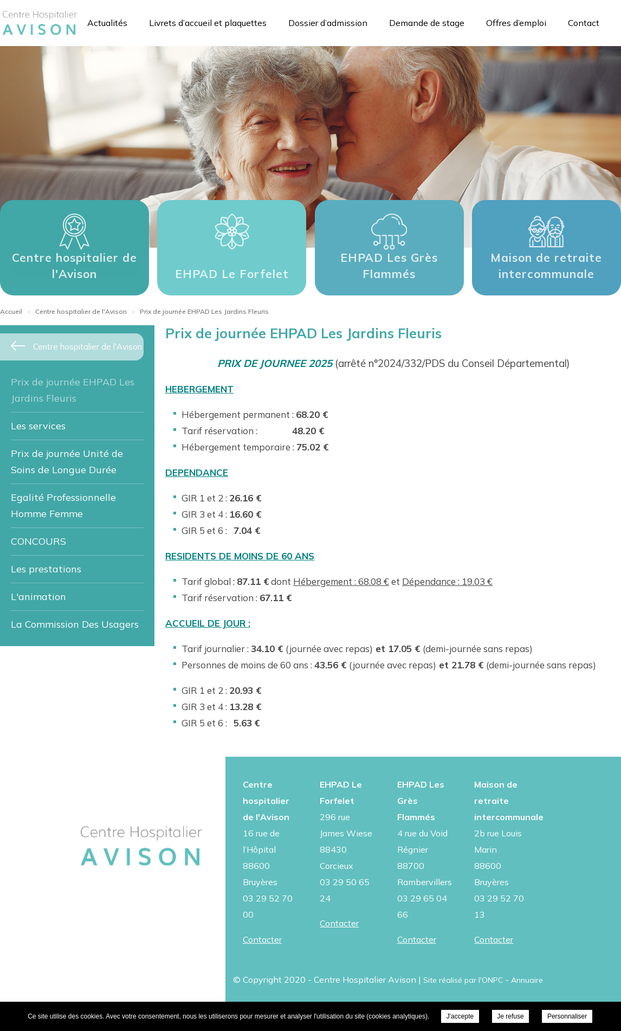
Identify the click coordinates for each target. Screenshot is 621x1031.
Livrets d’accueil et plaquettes (208, 22)
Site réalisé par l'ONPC (463, 980)
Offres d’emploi (516, 22)
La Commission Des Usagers (75, 624)
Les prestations (46, 569)
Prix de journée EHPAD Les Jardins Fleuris (72, 390)
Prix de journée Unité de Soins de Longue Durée (67, 461)
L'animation (38, 596)
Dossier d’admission (327, 22)
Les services (38, 426)
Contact (583, 22)
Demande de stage (426, 22)
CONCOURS (38, 541)
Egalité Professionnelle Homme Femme (63, 505)
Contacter (262, 939)
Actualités (107, 22)
